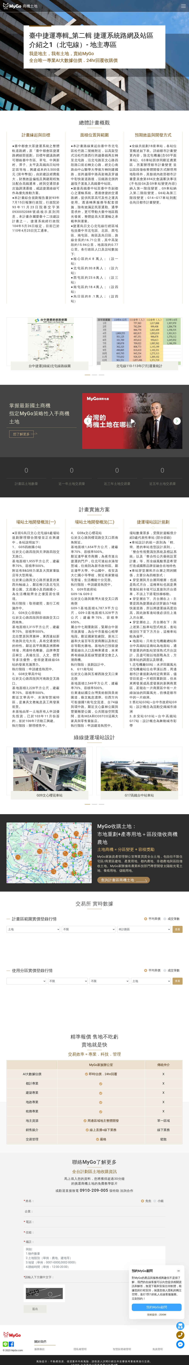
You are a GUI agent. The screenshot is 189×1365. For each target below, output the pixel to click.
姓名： (29, 1218)
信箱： (29, 1249)
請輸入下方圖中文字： (39, 1294)
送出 (35, 1326)
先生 (148, 1218)
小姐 (161, 1218)
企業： (29, 1228)
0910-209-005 (94, 1190)
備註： (29, 1259)
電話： (29, 1239)
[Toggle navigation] (183, 6)
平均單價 (154, 935)
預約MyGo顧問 (156, 1307)
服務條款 (39, 1349)
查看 (177, 946)
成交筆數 (174, 935)
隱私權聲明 (80, 1349)
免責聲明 (157, 1349)
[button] (87, 804)
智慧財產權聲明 (122, 1349)
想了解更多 (21, 434)
